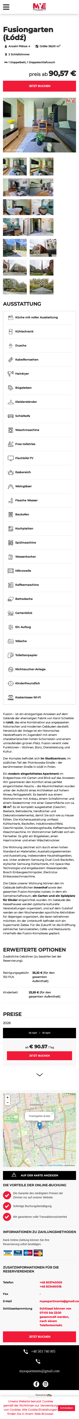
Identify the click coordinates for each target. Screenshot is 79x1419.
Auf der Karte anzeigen (39, 1175)
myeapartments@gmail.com (39, 1371)
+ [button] (8, 1097)
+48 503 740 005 (43, 1351)
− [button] (8, 1102)
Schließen (66, 1407)
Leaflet (40, 1165)
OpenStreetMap (55, 1165)
